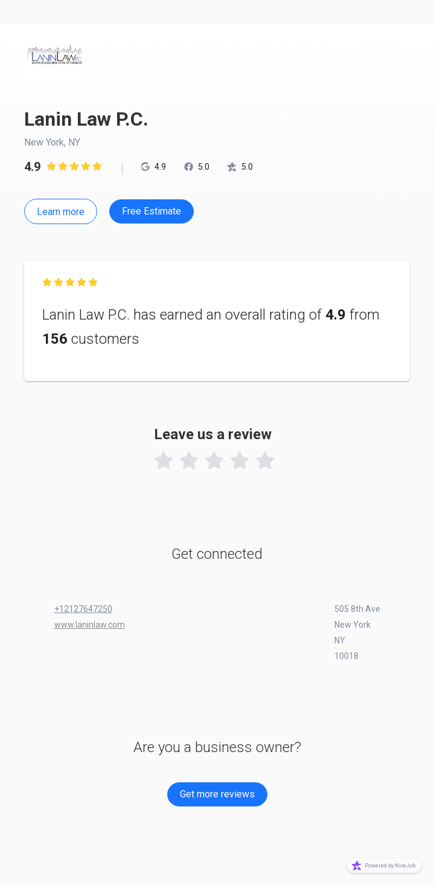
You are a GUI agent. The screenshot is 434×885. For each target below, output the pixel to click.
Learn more (61, 211)
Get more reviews (217, 794)
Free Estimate (151, 211)
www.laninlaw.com (89, 624)
